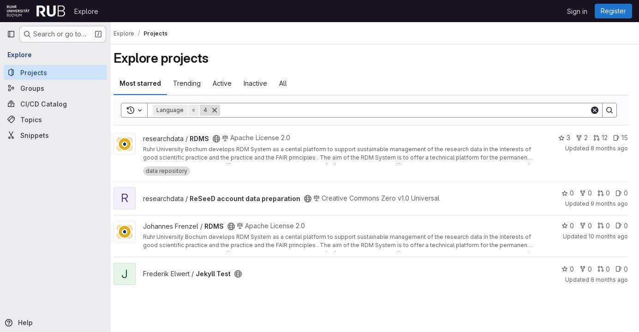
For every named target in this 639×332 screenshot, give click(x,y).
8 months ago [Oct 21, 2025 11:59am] (609, 279)
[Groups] (55, 88)
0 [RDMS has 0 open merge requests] (603, 226)
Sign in (577, 11)
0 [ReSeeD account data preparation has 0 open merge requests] (603, 193)
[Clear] (594, 110)
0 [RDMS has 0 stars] (567, 226)
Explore (86, 11)
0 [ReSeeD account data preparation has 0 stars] (567, 193)
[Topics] (55, 119)
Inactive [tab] (263, 83)
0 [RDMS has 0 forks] (585, 226)
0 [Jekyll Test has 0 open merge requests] (603, 269)
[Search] (409, 110)
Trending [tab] (195, 83)
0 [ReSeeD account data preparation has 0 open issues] (621, 193)
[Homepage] (36, 11)
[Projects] (55, 72)
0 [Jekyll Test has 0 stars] (567, 269)
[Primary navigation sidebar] (11, 34)
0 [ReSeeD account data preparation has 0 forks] (585, 193)
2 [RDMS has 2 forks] (582, 138)
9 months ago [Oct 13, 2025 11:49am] (609, 203)
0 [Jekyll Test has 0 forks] (585, 269)
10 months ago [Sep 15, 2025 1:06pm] (608, 236)
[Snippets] (55, 135)
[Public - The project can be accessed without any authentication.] (224, 138)
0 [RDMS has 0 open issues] (621, 226)
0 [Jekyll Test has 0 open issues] (621, 269)
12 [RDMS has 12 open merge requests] (600, 138)
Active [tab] (230, 83)
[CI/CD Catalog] (55, 103)
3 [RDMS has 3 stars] (564, 138)
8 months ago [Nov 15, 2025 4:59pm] (609, 148)
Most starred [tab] (148, 83)
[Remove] (222, 110)
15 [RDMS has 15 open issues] (620, 138)
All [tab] (291, 83)
